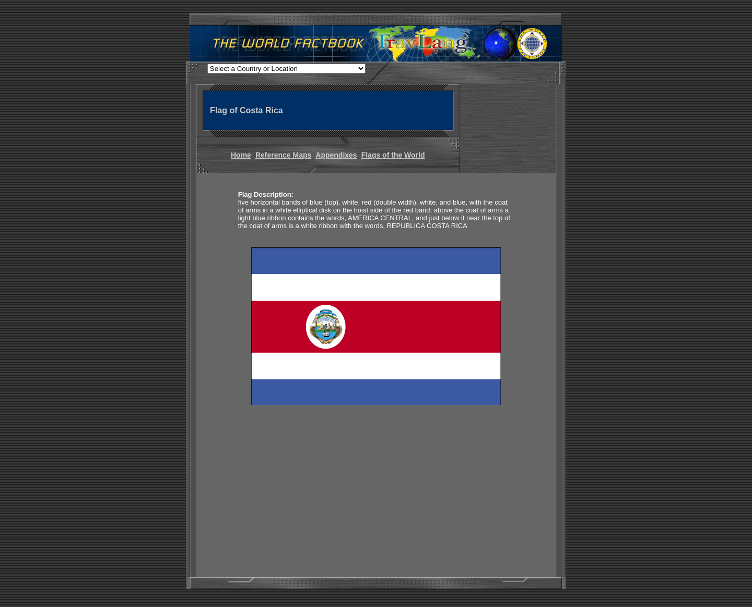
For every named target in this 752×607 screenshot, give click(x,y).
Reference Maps (283, 155)
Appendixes (336, 155)
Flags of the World (393, 155)
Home (241, 155)
